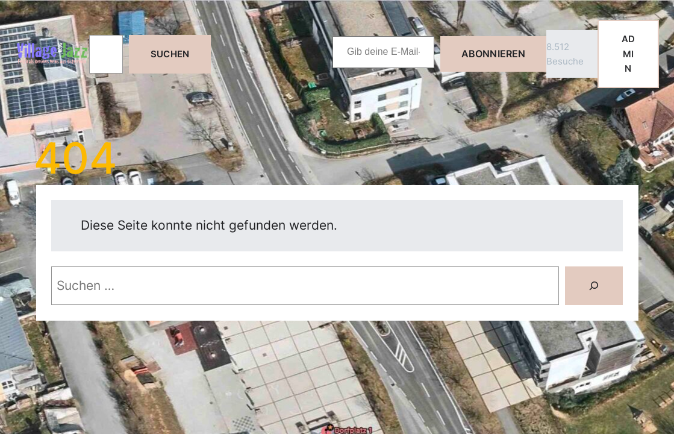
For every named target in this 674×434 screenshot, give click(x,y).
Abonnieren (493, 54)
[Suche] (594, 285)
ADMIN (628, 53)
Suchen (170, 54)
